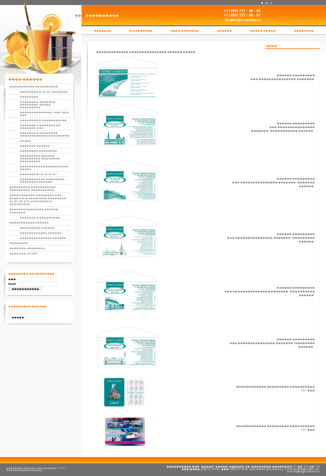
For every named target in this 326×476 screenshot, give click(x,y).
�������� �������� (38, 150)
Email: (12, 284)
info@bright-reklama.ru (243, 20)
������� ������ (35, 145)
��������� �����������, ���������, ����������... (32, 188)
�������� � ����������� (43, 120)
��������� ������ (37, 227)
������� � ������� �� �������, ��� (40, 126)
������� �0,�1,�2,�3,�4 (38, 174)
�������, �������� (27, 248)
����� (25, 140)
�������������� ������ (43, 237)
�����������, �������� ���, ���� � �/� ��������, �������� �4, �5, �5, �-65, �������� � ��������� (37, 199)
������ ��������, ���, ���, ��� (44, 114)
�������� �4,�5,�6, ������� (44, 91)
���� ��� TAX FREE (23, 253)
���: (12, 279)
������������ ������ (41, 232)
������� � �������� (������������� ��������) (45, 134)
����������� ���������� (33, 86)
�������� (29, 96)
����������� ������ (29, 222)
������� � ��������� (40, 217)
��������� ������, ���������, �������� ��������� (40, 158)
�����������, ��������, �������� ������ (42, 180)
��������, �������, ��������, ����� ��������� (38, 104)
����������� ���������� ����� (44, 168)
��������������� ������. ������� (34, 211)
